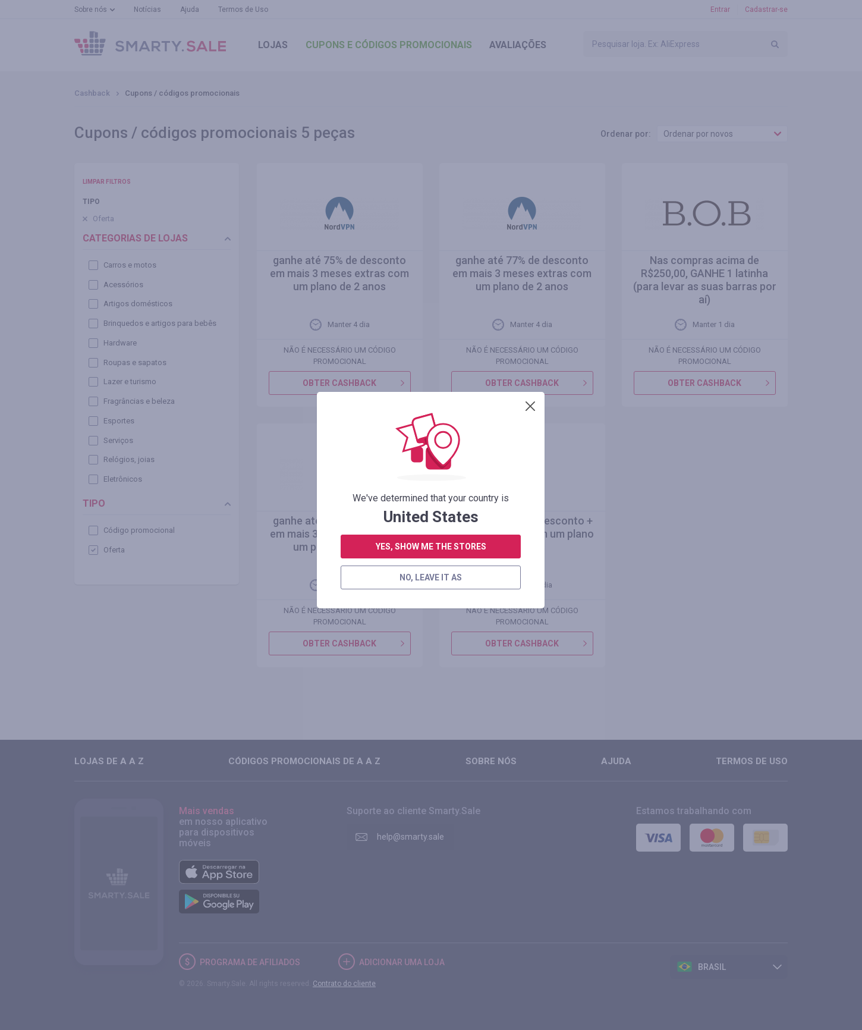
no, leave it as (430, 357)
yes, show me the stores (431, 326)
